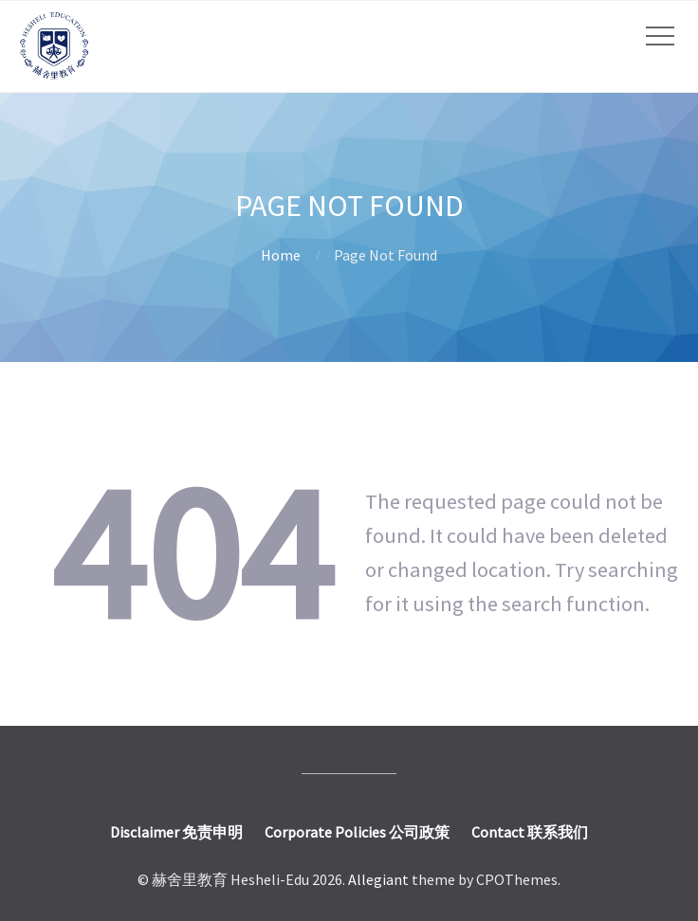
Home (281, 254)
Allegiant (378, 879)
